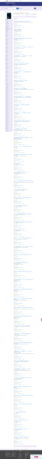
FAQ (25, 456)
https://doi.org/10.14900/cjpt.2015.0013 (18, 124)
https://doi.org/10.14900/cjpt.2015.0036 (18, 321)
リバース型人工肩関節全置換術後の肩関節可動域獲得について (21, 205)
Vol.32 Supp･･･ (7, 75)
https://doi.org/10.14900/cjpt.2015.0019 (18, 176)
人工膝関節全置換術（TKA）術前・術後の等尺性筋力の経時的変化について (23, 325)
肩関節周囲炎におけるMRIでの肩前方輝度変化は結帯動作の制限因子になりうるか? (23, 238)
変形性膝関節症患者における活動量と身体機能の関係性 (20, 88)
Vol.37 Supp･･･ (7, 55)
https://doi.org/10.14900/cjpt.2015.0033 (18, 294)
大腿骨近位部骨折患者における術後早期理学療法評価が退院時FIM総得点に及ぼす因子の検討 (23, 289)
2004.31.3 (7, 76)
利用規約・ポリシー (14, 455)
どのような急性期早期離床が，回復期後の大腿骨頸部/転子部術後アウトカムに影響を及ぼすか (23, 316)
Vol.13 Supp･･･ (7, 128)
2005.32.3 (7, 72)
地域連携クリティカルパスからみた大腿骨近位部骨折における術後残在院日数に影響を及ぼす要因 (23, 299)
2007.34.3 (7, 64)
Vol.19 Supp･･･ (7, 120)
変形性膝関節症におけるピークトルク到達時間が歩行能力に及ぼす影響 (22, 112)
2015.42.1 (7, 34)
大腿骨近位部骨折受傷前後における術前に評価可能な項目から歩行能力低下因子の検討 (23, 307)
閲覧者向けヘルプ (26, 454)
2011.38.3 (7, 48)
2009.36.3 (7, 56)
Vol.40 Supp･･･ (7, 43)
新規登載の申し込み (14, 456)
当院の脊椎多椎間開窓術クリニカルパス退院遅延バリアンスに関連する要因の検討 (23, 47)
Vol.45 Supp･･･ (7, 23)
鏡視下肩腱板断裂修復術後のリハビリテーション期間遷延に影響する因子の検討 (23, 246)
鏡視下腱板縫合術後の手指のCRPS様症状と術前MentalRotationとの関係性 (22, 254)
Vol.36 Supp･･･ (7, 59)
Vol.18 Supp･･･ (7, 121)
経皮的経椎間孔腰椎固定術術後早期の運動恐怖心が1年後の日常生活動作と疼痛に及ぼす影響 (23, 38)
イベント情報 (20, 455)
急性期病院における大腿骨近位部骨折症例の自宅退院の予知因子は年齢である (23, 271)
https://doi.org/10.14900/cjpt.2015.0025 (18, 225)
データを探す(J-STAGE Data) (9, 456)
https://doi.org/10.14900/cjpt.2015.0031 (18, 275)
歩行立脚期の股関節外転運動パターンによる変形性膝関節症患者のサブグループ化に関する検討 (23, 72)
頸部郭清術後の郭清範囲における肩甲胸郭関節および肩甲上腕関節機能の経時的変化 (23, 395)
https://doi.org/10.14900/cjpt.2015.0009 (18, 92)
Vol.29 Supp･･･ (7, 84)
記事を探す (7, 455)
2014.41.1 (7, 38)
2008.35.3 (7, 60)
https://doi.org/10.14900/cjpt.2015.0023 (18, 209)
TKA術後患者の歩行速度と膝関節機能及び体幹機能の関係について (21, 360)
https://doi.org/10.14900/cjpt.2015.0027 (18, 242)
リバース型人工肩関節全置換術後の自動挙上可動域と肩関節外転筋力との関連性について (23, 181)
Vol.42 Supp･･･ (7, 35)
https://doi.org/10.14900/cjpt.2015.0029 (18, 258)
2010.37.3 (7, 52)
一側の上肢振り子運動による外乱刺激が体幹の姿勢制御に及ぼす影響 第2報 (23, 377)
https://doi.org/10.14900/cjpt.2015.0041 (18, 364)
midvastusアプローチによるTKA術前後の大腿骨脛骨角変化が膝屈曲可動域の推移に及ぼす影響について (23, 343)
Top (20, 450)
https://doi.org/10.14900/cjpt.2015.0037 (18, 329)
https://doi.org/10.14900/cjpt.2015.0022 (18, 201)
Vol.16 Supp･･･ (7, 124)
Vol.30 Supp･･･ (7, 83)
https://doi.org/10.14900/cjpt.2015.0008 (18, 84)
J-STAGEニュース (20, 456)
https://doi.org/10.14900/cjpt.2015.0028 (18, 250)
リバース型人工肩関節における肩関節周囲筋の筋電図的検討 (21, 189)
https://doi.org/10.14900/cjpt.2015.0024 (18, 217)
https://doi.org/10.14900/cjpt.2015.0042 (18, 373)
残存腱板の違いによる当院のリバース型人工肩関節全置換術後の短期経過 (22, 197)
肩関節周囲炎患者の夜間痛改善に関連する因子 (19, 229)
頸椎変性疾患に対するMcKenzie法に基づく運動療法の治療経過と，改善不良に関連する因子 (23, 387)
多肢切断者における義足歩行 (17, 163)
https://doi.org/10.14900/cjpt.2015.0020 (18, 185)
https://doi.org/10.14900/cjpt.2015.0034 (18, 303)
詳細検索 (18, 9)
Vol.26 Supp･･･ (7, 96)
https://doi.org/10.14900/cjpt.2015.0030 (18, 267)
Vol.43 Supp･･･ (7, 30)
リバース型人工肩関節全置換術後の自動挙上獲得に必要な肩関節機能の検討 (23, 213)
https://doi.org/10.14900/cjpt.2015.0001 (18, 25)
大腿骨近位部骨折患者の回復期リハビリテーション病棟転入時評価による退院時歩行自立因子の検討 (23, 280)
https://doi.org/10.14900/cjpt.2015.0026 (18, 233)
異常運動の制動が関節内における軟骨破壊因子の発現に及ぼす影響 (22, 104)
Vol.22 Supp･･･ (7, 112)
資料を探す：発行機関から (8, 454)
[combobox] (27, 8)
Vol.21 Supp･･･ (7, 116)
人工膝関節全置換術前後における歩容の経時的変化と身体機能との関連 (22, 333)
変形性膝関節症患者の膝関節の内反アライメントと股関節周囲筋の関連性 (22, 96)
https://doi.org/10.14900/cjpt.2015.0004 (18, 51)
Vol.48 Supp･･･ (7, 19)
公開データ (13, 454)
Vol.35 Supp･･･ (7, 63)
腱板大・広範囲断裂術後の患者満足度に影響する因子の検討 (21, 262)
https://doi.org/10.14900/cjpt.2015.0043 (18, 382)
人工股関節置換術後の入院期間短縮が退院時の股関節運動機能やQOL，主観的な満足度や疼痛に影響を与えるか (23, 138)
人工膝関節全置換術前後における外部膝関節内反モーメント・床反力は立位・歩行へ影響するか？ (23, 351)
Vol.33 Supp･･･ (7, 71)
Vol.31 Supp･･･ (7, 79)
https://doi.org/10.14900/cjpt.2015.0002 (18, 34)
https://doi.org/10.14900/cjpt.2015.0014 (18, 133)
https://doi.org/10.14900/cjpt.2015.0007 (18, 76)
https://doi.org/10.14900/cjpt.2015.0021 (18, 193)
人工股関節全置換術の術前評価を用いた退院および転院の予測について (22, 120)
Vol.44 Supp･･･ (7, 26)
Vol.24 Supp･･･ (7, 103)
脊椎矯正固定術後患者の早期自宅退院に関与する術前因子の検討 (21, 63)
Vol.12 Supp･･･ (7, 129)
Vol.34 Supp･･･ (7, 67)
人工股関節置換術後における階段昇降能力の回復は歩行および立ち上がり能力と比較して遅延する (23, 154)
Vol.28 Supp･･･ (7, 88)
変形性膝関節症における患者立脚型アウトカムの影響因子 (20, 80)
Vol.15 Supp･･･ (7, 125)
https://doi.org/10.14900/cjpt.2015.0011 (18, 108)
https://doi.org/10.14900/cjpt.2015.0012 (18, 116)
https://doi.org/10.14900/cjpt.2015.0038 (18, 338)
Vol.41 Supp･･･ (7, 39)
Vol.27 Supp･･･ (7, 92)
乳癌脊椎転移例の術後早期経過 (17, 29)
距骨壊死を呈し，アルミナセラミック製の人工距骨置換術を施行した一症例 (23, 146)
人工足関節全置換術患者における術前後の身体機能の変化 (20, 128)
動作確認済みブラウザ (27, 455)
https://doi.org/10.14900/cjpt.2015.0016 (18, 150)
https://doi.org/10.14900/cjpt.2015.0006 (18, 67)
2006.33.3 (7, 68)
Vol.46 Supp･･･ (7, 22)
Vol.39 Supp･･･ (7, 47)
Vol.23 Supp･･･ (7, 107)
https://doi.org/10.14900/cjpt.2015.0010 (18, 100)
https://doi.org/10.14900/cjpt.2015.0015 (18, 142)
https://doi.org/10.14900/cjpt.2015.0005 (18, 59)
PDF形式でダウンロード (20, 27)
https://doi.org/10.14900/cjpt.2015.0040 (18, 356)
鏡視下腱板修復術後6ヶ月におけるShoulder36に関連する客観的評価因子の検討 (23, 221)
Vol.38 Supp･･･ (7, 51)
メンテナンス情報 (20, 454)
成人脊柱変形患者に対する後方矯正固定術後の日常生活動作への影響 (22, 21)
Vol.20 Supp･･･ (7, 117)
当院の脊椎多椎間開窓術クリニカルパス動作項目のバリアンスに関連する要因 (23, 55)
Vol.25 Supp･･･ (7, 99)
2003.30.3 (7, 80)
